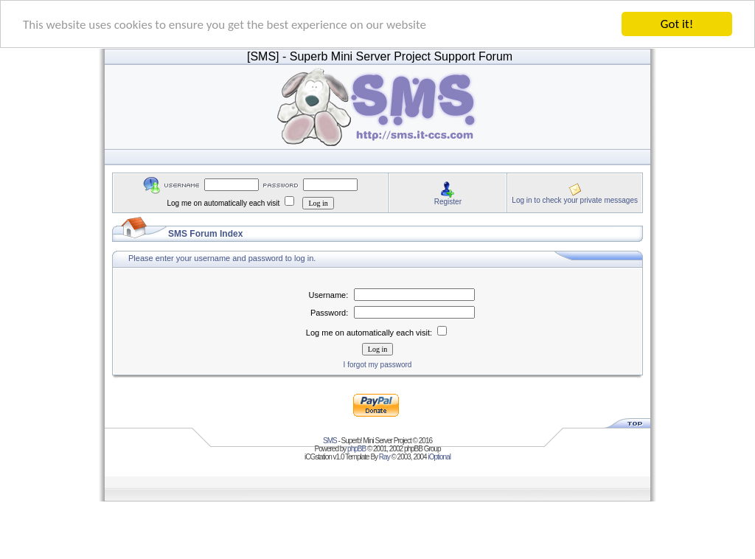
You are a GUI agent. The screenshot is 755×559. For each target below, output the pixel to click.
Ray (384, 457)
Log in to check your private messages (575, 199)
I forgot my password (378, 365)
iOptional (439, 457)
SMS (330, 441)
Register (448, 201)
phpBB (356, 449)
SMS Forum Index (205, 234)
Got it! (677, 24)
